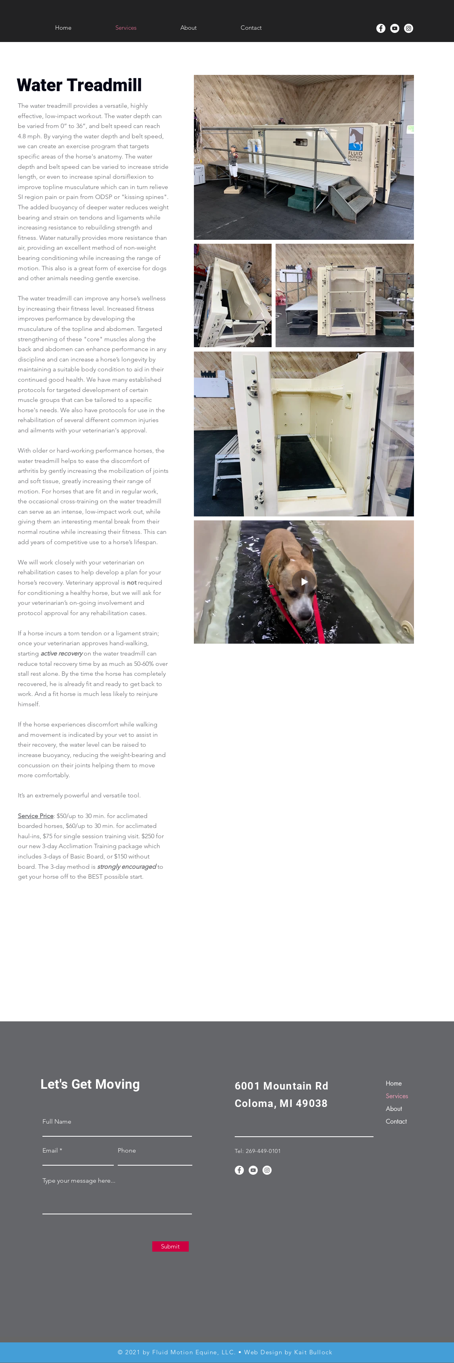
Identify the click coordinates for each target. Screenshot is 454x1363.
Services (397, 1096)
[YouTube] (394, 28)
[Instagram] (408, 28)
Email (50, 1150)
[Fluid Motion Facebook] (380, 28)
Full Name (56, 1121)
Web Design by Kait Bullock (288, 1352)
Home (394, 1083)
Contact (396, 1121)
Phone (127, 1150)
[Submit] (170, 1246)
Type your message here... (78, 1181)
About (394, 1109)
